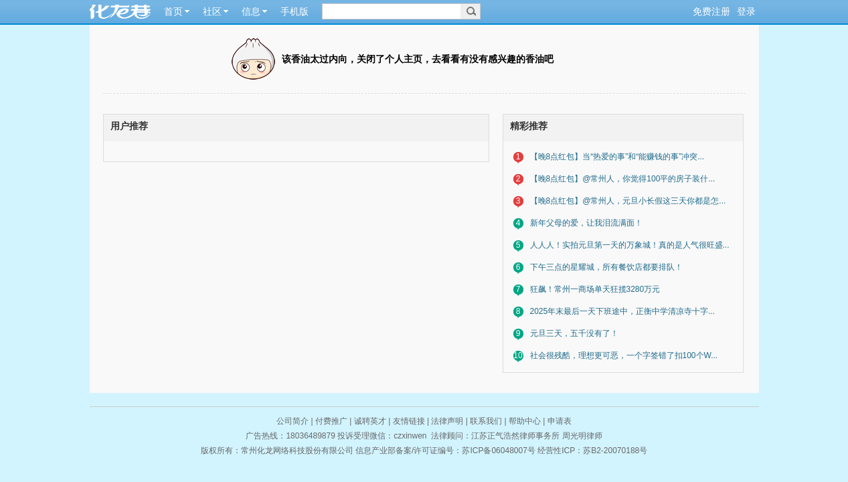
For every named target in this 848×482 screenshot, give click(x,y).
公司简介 (292, 421)
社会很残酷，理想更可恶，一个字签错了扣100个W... (624, 355)
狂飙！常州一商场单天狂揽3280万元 (595, 289)
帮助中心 (525, 421)
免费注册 (711, 11)
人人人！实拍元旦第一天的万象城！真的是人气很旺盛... (630, 245)
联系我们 (486, 421)
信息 (251, 11)
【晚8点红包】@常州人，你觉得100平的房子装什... (622, 178)
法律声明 (447, 421)
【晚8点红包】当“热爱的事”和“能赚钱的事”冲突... (617, 156)
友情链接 (409, 421)
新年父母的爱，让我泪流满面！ (586, 223)
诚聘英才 (370, 421)
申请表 (559, 421)
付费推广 (331, 421)
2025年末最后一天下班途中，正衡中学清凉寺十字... (622, 311)
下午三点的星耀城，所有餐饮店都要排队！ (606, 267)
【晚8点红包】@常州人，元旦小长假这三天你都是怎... (628, 201)
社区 (212, 11)
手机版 (294, 11)
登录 (746, 11)
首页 (173, 11)
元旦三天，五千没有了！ (574, 333)
